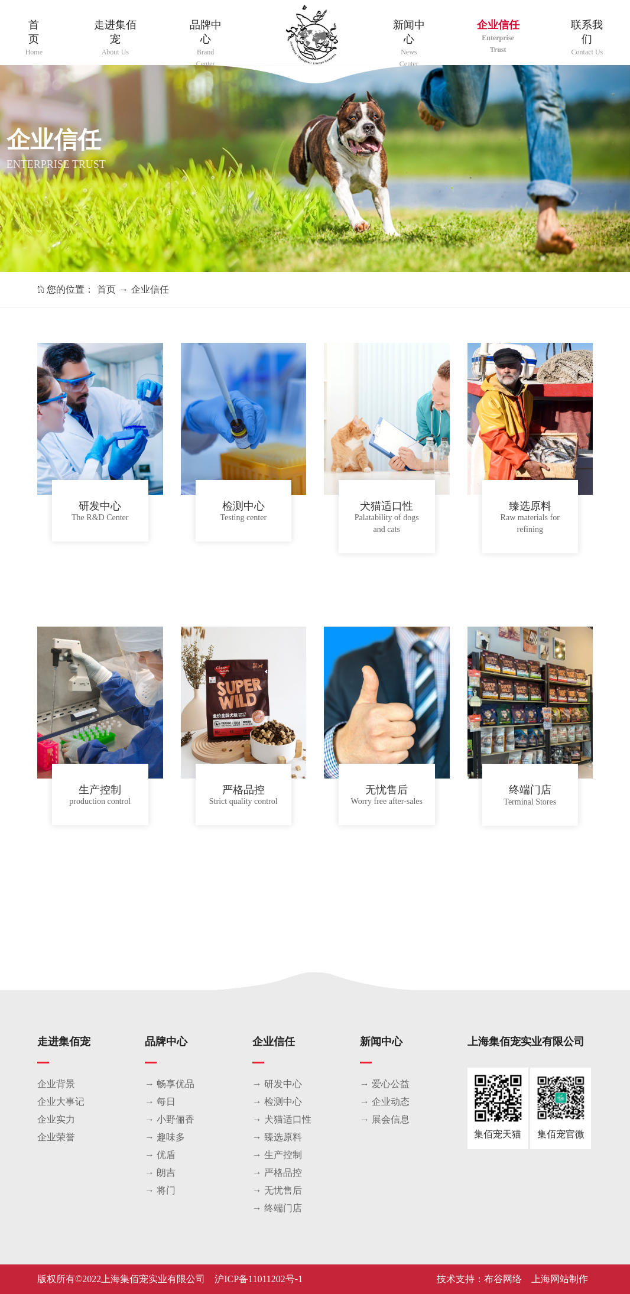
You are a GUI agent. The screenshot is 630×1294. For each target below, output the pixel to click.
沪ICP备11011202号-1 (259, 1279)
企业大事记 (61, 1102)
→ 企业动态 (385, 1102)
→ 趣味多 (165, 1137)
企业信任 (497, 37)
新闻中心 (409, 44)
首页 (34, 38)
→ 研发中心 (277, 1084)
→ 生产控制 (277, 1155)
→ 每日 (160, 1102)
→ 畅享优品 (169, 1084)
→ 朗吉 (160, 1172)
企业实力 (56, 1119)
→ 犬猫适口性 (281, 1119)
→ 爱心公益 (385, 1084)
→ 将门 (160, 1190)
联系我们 (587, 38)
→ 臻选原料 (277, 1137)
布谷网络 (503, 1279)
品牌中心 (205, 44)
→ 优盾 (160, 1155)
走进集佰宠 (115, 38)
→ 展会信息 (385, 1119)
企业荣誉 (56, 1137)
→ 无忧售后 (277, 1190)
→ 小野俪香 (169, 1119)
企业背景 (56, 1084)
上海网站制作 (559, 1279)
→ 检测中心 (277, 1102)
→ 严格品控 (277, 1172)
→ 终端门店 (277, 1208)
